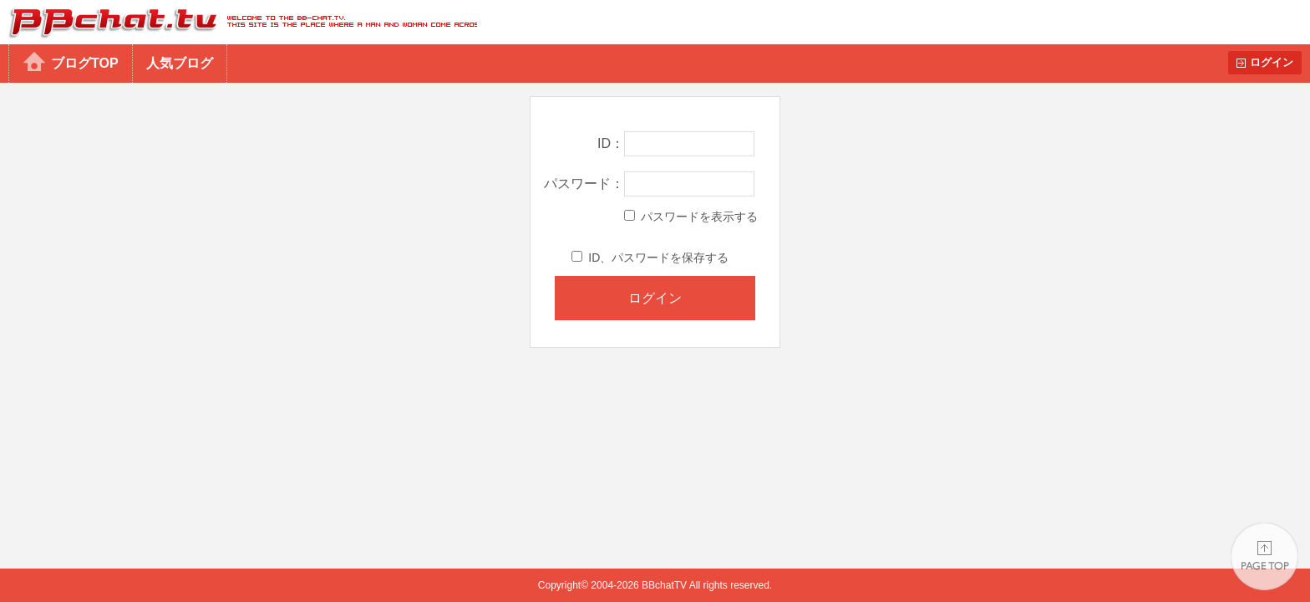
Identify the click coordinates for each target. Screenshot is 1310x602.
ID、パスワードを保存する (650, 257)
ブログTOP (85, 63)
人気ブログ (179, 63)
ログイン (1271, 62)
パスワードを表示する (691, 216)
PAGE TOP (1264, 556)
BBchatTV (238, 22)
